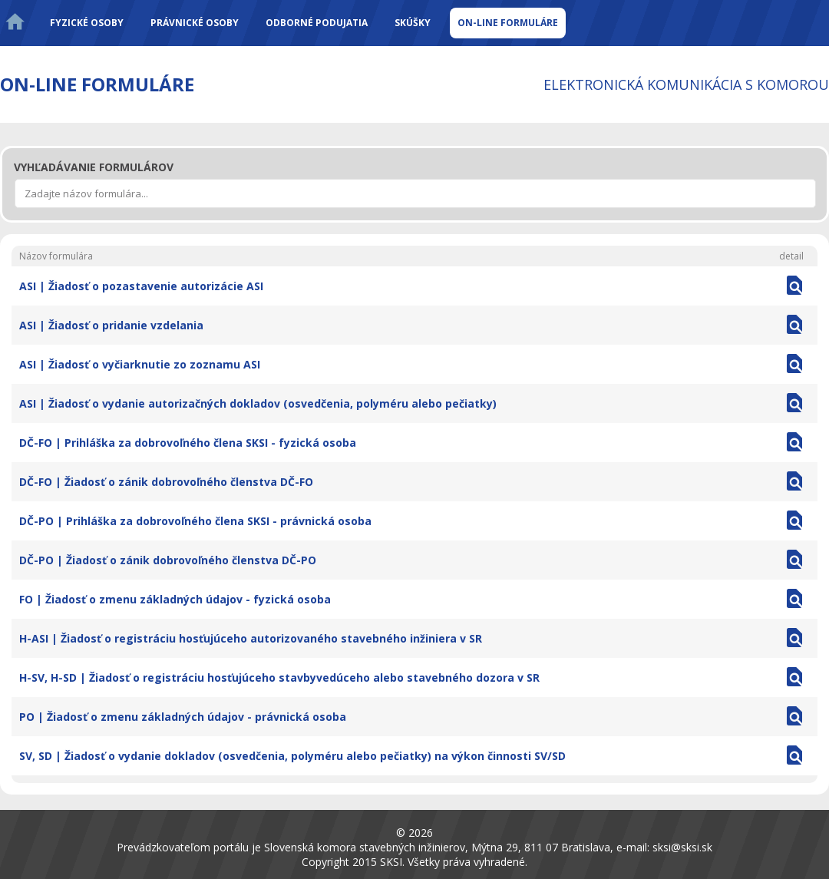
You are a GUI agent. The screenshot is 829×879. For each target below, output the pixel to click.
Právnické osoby (194, 22)
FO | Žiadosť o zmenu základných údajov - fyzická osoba (175, 599)
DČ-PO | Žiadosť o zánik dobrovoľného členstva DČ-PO (167, 560)
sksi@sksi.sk (682, 847)
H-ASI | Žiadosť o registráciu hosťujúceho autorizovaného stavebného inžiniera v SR (250, 638)
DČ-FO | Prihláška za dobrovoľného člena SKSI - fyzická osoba (187, 442)
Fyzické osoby (87, 22)
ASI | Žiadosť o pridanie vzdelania (111, 325)
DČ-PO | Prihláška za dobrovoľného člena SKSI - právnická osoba (195, 521)
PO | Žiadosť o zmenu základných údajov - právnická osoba (182, 716)
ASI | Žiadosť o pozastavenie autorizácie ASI (141, 286)
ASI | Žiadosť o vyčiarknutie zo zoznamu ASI (139, 364)
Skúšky (413, 22)
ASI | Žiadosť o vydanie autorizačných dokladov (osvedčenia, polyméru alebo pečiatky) (258, 403)
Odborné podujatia (317, 22)
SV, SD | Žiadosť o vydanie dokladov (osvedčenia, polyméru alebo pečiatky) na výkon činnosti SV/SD (292, 755)
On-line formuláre (507, 22)
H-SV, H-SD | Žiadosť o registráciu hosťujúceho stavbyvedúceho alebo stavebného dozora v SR (279, 677)
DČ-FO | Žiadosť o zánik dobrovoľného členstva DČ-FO (166, 481)
